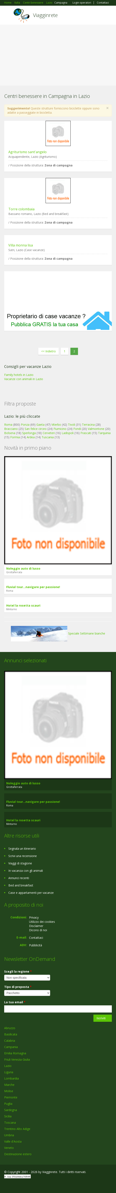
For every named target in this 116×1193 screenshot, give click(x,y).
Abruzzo (9, 1028)
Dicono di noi (38, 930)
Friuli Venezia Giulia (17, 1059)
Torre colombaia (21, 209)
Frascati (85, 433)
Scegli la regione (18, 971)
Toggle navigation (7, 15)
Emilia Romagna (15, 1053)
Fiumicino (60, 429)
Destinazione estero (18, 1154)
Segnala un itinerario (22, 849)
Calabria (9, 1041)
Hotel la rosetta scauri (23, 605)
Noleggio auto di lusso (23, 568)
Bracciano (11, 429)
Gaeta (40, 425)
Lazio (7, 1066)
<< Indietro (48, 351)
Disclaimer (36, 926)
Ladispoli (68, 433)
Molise (8, 1091)
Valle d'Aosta (13, 1141)
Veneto (9, 1148)
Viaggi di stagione (20, 863)
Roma (8, 425)
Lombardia (11, 1078)
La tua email (14, 1002)
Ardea (31, 437)
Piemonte (10, 1097)
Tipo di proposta (18, 987)
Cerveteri (49, 433)
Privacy (34, 917)
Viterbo (56, 425)
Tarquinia (104, 433)
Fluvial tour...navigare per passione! (33, 587)
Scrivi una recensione (22, 856)
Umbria (9, 1135)
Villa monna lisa (20, 245)
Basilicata (10, 1034)
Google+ (14, 1185)
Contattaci (103, 2)
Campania (11, 1047)
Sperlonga (29, 433)
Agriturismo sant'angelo (27, 152)
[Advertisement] (58, 56)
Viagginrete (45, 15)
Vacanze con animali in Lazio (23, 379)
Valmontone (96, 429)
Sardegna (10, 1110)
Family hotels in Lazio (18, 375)
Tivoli (71, 425)
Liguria (8, 1072)
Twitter (24, 1185)
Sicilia (7, 1116)
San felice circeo (36, 429)
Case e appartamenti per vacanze (31, 893)
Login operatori (82, 2)
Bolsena (9, 433)
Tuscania (48, 437)
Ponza (25, 425)
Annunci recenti (18, 878)
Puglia (8, 1104)
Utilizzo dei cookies (42, 922)
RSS (34, 1185)
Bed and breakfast (20, 885)
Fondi (77, 429)
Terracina (88, 425)
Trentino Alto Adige (17, 1129)
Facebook (5, 1185)
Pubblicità (35, 945)
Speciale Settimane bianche (58, 633)
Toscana (10, 1123)
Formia (15, 437)
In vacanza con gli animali (25, 871)
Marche (9, 1085)
